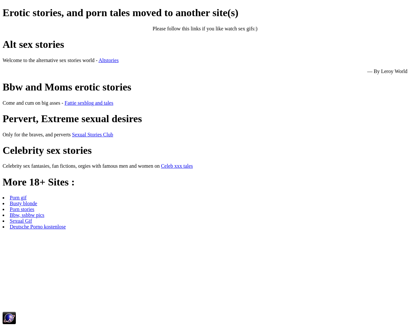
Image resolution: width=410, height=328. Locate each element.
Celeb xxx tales (177, 166)
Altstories (108, 60)
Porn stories (22, 209)
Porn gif (18, 197)
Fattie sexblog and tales (89, 103)
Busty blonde (23, 203)
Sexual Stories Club (92, 134)
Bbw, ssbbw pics (27, 215)
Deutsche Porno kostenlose (38, 226)
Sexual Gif (21, 221)
